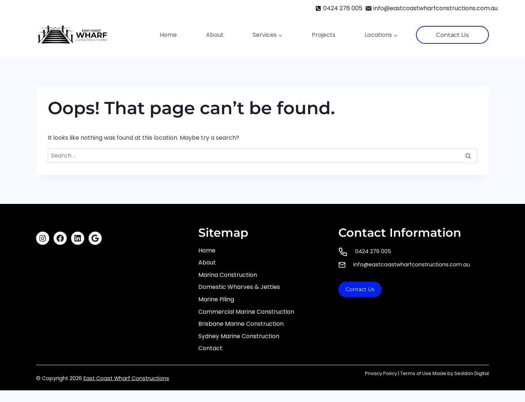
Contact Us (452, 34)
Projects (323, 35)
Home (168, 35)
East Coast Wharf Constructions (126, 378)
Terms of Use (415, 373)
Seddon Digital (471, 373)
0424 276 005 (373, 251)
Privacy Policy (381, 373)
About (214, 35)
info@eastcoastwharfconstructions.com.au (411, 264)
